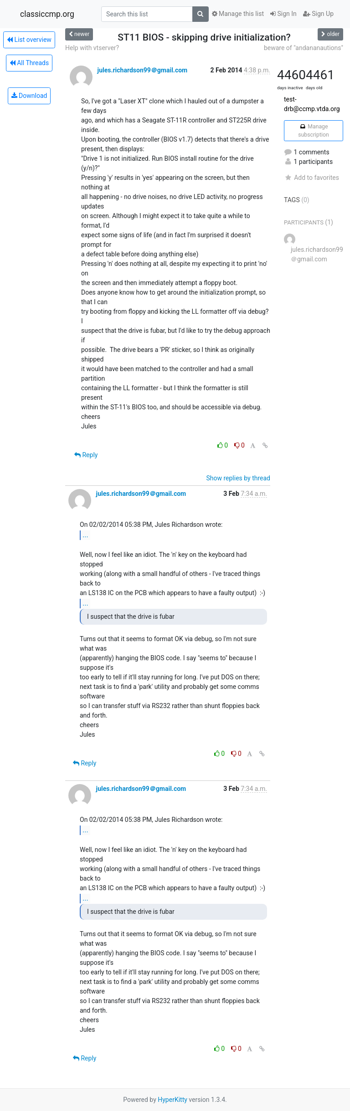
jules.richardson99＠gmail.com (142, 70)
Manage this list (238, 13)
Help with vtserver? (92, 47)
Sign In (283, 13)
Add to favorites (311, 177)
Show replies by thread (238, 478)
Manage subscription (313, 130)
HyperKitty (172, 1099)
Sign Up (318, 13)
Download (29, 95)
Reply (86, 455)
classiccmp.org (47, 14)
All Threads (29, 62)
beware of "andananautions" (303, 47)
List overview (29, 39)
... (85, 534)
